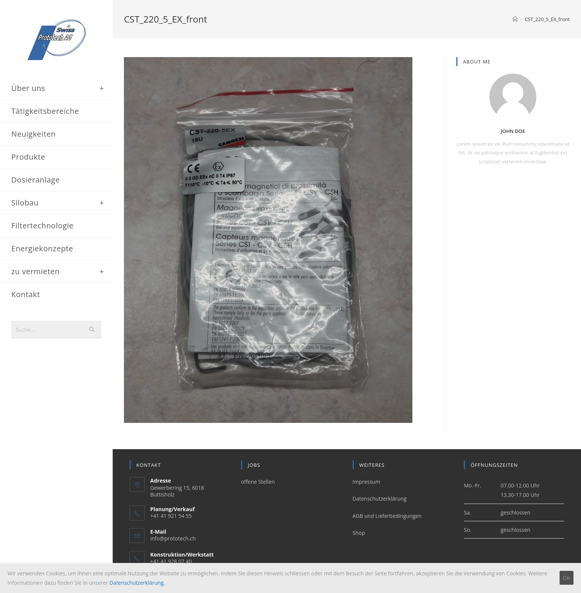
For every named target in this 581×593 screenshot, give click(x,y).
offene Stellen (258, 482)
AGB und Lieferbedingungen (387, 515)
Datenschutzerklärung (380, 498)
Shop (359, 532)
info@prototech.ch (173, 538)
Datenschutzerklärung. (137, 582)
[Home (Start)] (515, 19)
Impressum (366, 482)
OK (566, 577)
